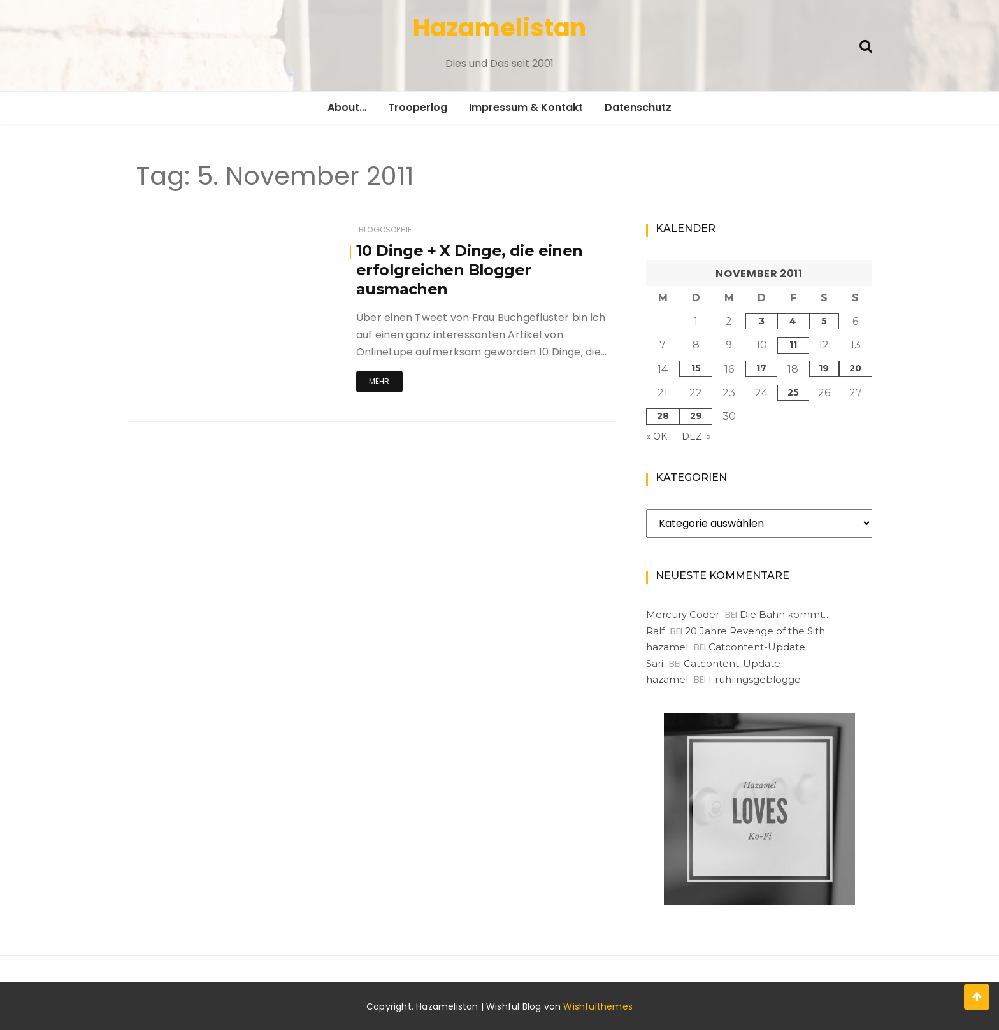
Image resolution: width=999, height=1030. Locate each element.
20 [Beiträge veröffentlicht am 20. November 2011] (855, 368)
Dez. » (696, 436)
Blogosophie (385, 229)
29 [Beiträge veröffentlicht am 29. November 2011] (696, 416)
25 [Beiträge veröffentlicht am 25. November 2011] (793, 392)
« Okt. (660, 436)
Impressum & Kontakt (526, 107)
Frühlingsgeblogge (754, 679)
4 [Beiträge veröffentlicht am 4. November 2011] (792, 321)
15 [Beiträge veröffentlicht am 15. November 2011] (696, 368)
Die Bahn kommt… (785, 614)
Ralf (655, 631)
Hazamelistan (499, 28)
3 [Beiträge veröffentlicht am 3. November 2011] (762, 321)
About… (346, 107)
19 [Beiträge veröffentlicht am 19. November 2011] (824, 368)
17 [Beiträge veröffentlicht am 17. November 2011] (761, 368)
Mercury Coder (682, 614)
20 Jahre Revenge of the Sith (755, 631)
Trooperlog (417, 107)
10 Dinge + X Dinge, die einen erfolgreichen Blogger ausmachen (469, 269)
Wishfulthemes (598, 1006)
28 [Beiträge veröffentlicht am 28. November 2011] (663, 416)
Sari (654, 663)
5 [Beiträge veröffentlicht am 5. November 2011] (824, 321)
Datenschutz (638, 107)
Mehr (379, 381)
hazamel (667, 647)
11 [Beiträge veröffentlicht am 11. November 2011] (793, 344)
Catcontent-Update (756, 647)
